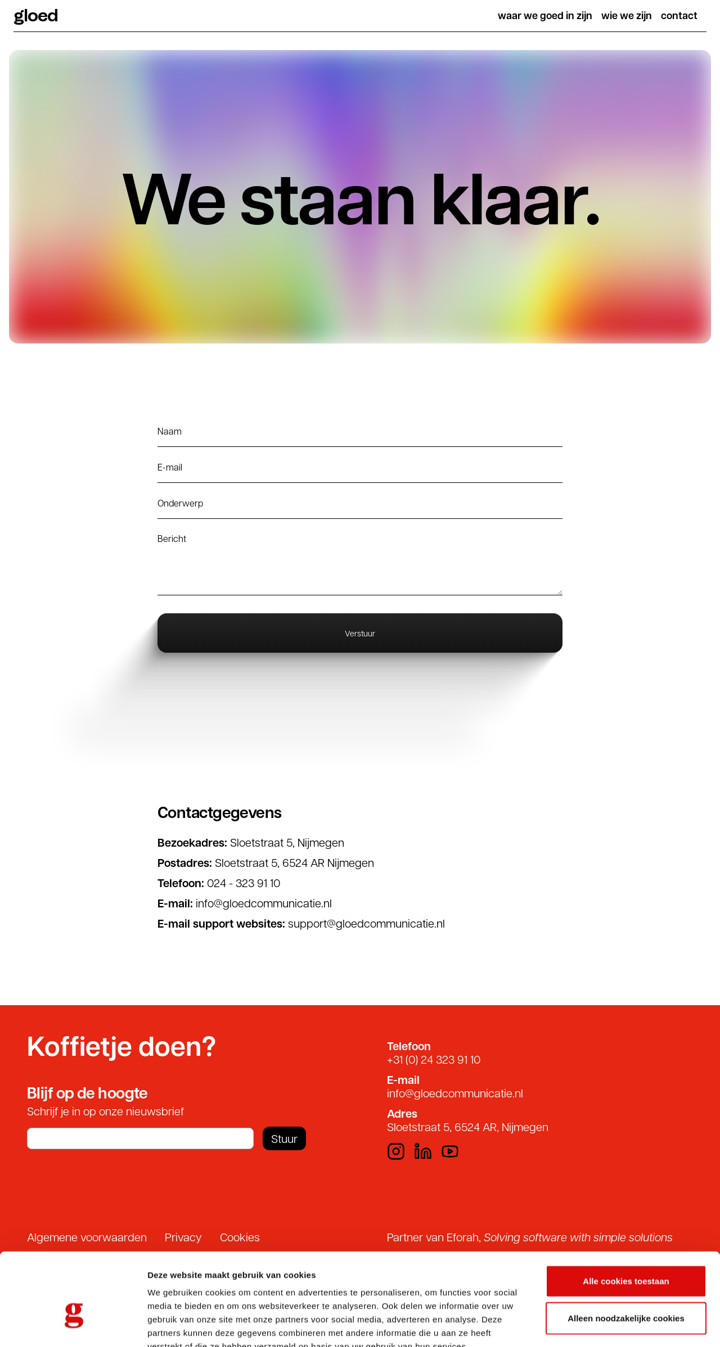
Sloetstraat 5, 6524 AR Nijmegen (294, 862)
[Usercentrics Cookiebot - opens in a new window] (73, 1325)
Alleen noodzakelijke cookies (626, 1251)
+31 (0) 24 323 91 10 (433, 1059)
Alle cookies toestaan (626, 1214)
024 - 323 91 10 (243, 882)
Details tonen (607, 1325)
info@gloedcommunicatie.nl (264, 903)
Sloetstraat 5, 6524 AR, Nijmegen (467, 1126)
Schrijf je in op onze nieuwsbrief (105, 1111)
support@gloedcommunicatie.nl (366, 923)
